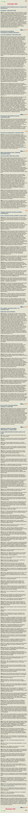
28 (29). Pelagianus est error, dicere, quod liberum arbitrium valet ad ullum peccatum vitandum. (13, 561)
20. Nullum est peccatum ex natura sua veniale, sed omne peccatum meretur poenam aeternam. (13, 525)
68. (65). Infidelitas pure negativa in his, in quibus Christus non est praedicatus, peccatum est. (13, 747)
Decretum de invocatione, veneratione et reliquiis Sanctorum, (10, 32)
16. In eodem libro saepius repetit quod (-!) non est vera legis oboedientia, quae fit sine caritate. (14, 508)
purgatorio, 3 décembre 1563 (8, 10)
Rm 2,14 (13, 534)
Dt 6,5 (9, 785)
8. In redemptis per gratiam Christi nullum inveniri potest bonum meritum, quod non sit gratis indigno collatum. (14, 465)
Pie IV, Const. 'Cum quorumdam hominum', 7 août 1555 (9, 406)
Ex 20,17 (9, 658)
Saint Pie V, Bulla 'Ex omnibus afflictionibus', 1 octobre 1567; (9, 429)
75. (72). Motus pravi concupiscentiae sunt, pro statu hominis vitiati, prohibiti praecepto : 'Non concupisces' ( (13, 778)
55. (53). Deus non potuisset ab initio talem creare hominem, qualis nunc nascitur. (13, 677)
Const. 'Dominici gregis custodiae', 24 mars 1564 (14, 215)
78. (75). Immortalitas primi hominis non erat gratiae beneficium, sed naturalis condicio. (13, 793)
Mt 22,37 (12, 785)
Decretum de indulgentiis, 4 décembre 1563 (12, 132)
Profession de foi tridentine (8, 311)
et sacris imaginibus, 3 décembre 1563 (11, 34)
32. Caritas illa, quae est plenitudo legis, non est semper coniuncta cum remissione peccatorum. (14, 578)
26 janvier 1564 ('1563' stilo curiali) (10, 155)
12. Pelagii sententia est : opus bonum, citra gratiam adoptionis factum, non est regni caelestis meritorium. (13, 490)
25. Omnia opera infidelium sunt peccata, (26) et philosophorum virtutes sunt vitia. (12, 550)
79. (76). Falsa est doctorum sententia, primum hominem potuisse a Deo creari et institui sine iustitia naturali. (13, 796)
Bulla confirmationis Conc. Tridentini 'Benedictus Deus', (10, 153)
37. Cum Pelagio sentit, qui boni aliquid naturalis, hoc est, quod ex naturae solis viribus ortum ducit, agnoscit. (13, 599)
